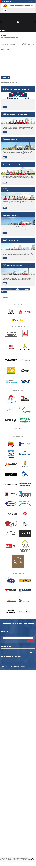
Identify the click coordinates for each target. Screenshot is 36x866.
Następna (27, 289)
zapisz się (30, 640)
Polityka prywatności (21, 666)
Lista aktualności (5, 77)
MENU (5, 10)
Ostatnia (4, 291)
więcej (4, 107)
